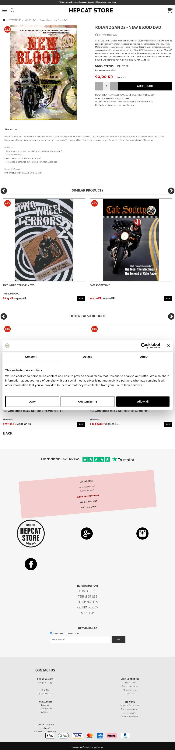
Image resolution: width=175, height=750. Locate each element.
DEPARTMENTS (15, 20)
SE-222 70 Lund (130, 690)
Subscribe (58, 633)
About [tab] (144, 356)
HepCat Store (130, 682)
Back (7, 433)
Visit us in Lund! (88, 507)
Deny (32, 401)
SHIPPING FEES (88, 602)
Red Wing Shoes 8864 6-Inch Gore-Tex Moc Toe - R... (33, 411)
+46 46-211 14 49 (45, 682)
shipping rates (131, 709)
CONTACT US (87, 591)
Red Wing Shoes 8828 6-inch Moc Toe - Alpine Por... (120, 411)
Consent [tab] (31, 356)
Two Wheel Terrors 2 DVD (18, 285)
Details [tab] (87, 356)
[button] (4, 10)
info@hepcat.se (45, 693)
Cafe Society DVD (100, 285)
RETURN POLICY (87, 607)
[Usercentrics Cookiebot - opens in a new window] (143, 345)
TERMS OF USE (87, 597)
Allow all (143, 401)
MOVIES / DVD (30, 20)
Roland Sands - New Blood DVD (53, 20)
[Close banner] (168, 345)
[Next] (171, 191)
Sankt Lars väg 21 (130, 686)
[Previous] (4, 191)
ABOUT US (87, 613)
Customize (87, 401)
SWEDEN (130, 693)
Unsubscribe (74, 633)
